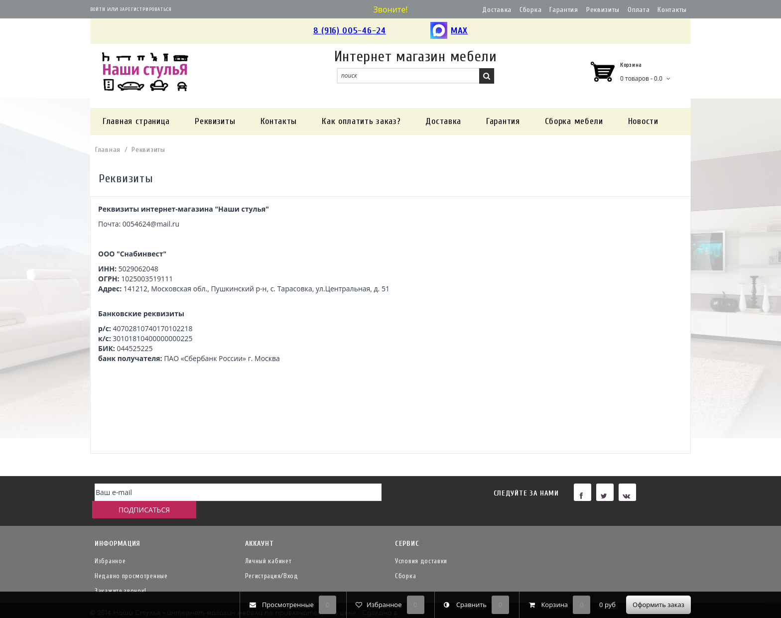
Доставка (497, 9)
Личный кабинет (268, 545)
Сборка (530, 9)
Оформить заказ (658, 604)
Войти (98, 9)
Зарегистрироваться (146, 9)
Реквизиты (603, 9)
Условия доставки (421, 545)
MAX (449, 31)
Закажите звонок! (120, 575)
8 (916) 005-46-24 (349, 30)
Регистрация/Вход (271, 560)
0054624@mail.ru (151, 224)
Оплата (639, 9)
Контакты (672, 9)
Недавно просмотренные (131, 560)
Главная (108, 149)
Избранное (110, 545)
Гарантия (563, 9)
